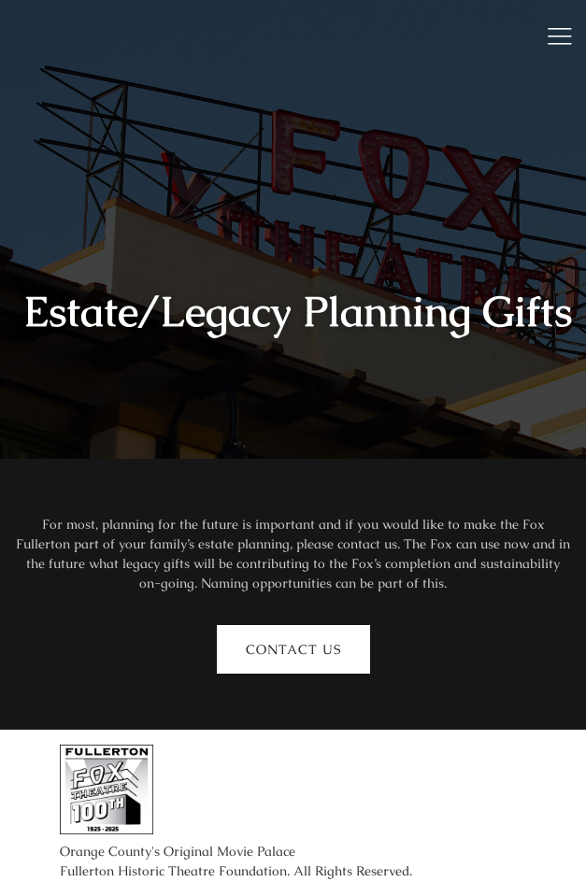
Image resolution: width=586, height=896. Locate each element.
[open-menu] (554, 36)
